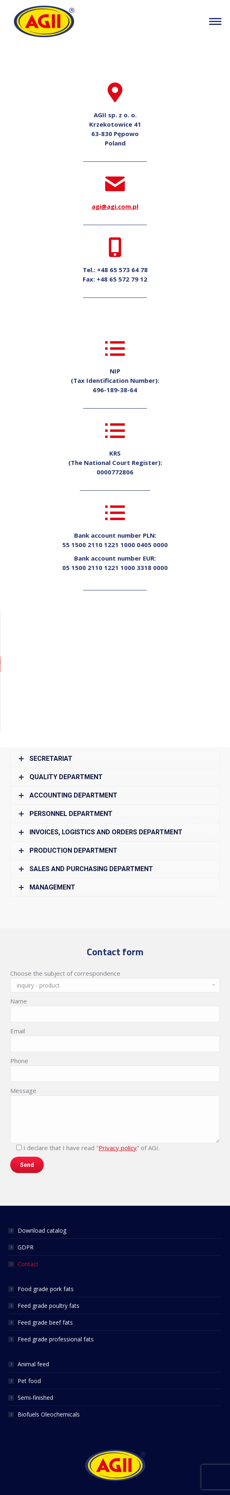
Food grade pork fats (46, 1289)
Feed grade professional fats (56, 1339)
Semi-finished (35, 1397)
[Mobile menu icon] (215, 21)
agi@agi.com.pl (115, 206)
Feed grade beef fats (45, 1322)
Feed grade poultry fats (48, 1306)
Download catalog (42, 1230)
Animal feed (33, 1364)
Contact (28, 1264)
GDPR (26, 1247)
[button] (115, 664)
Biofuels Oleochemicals (49, 1414)
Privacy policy (118, 1148)
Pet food (29, 1381)
